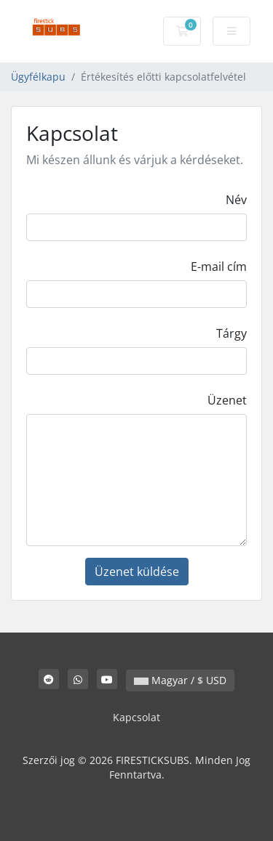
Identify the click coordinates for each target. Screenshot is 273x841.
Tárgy (231, 333)
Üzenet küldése (137, 572)
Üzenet (227, 400)
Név (236, 200)
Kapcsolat (136, 717)
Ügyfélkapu (38, 77)
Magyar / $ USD (180, 680)
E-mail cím (219, 267)
